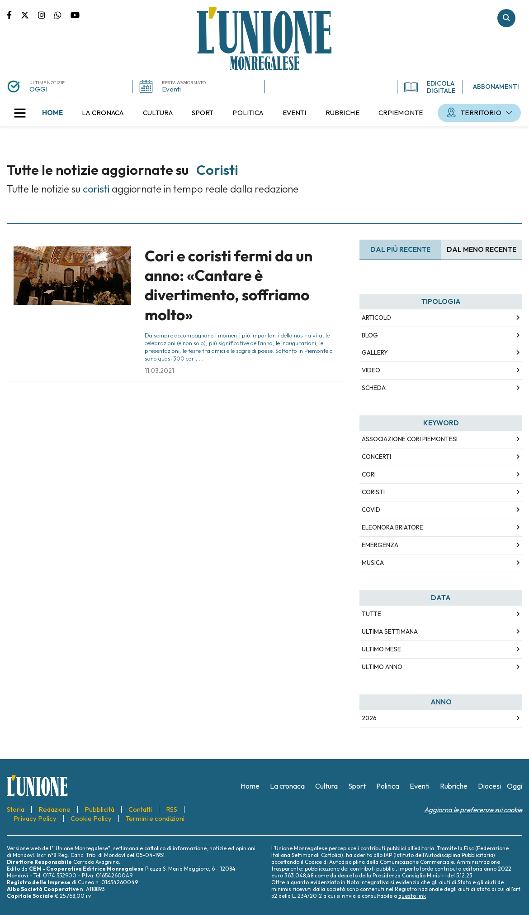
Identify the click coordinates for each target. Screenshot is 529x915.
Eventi (171, 89)
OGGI (38, 89)
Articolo (376, 317)
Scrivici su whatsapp (62, 14)
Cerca (506, 18)
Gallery (375, 352)
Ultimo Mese (381, 649)
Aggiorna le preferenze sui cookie (473, 809)
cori (369, 474)
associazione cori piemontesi (410, 439)
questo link (412, 895)
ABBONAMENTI (496, 86)
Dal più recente (400, 249)
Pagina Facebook (14, 14)
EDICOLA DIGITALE (429, 87)
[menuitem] (52, 112)
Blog (370, 335)
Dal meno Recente (481, 249)
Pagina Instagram (46, 14)
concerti (376, 457)
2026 (369, 718)
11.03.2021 (159, 370)
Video (371, 370)
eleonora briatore (392, 527)
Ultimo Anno (382, 667)
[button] (20, 112)
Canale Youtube (75, 14)
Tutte (371, 614)
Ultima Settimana (390, 631)
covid (371, 510)
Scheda (374, 388)
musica (373, 563)
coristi (373, 492)
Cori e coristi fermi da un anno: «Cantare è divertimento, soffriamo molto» (228, 285)
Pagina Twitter (29, 14)
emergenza (380, 545)
